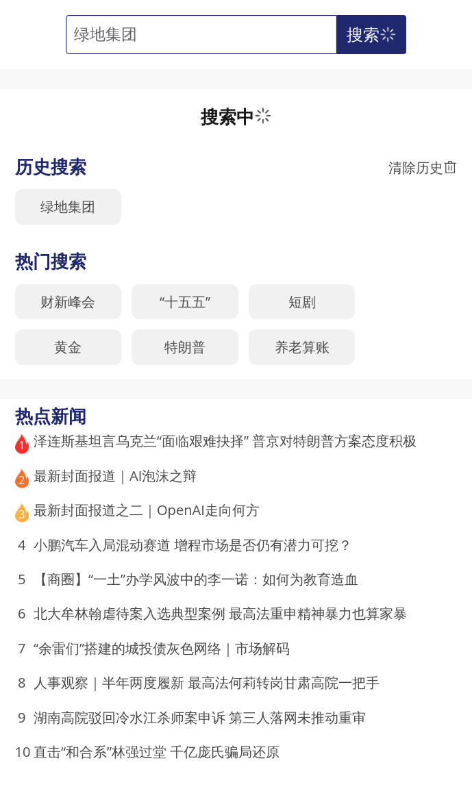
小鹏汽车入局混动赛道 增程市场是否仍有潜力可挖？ (193, 544)
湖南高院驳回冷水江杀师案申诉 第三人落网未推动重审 (200, 717)
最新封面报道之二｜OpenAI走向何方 (147, 509)
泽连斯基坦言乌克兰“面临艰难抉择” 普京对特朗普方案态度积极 (225, 440)
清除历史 (422, 167)
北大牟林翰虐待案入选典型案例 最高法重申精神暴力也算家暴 (220, 613)
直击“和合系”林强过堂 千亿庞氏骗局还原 (157, 751)
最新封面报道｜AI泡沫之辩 (115, 475)
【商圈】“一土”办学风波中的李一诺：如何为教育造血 (196, 578)
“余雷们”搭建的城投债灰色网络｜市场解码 (162, 648)
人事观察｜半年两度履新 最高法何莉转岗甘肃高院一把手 (207, 682)
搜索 (373, 34)
